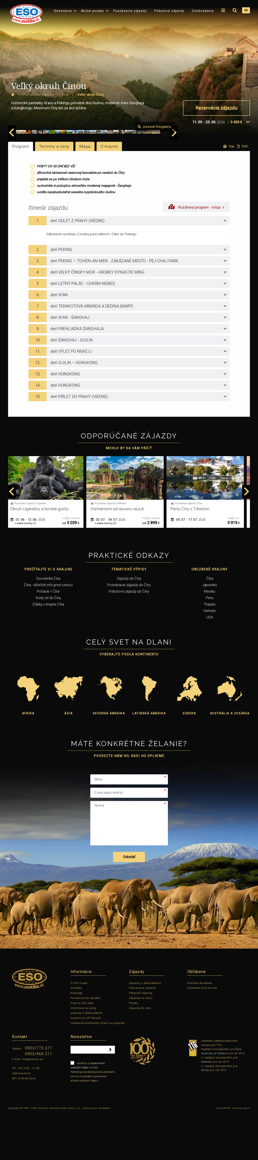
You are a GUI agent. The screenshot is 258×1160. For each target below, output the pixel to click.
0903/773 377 (38, 1095)
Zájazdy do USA (140, 1054)
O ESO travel (79, 1029)
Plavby (133, 1049)
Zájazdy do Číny (129, 625)
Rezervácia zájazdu (216, 108)
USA (209, 664)
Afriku (205, 1116)
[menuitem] (25, 13)
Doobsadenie (203, 11)
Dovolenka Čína (48, 625)
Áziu (238, 1095)
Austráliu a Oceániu (214, 1100)
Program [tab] (20, 193)
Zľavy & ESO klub (82, 1049)
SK (246, 10)
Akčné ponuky (92, 11)
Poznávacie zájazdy (130, 11)
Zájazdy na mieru (141, 1044)
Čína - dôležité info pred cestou (48, 632)
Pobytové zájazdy (169, 11)
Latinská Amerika (149, 760)
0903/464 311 (38, 1100)
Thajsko (210, 651)
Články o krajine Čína (48, 651)
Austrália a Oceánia (230, 760)
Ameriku (206, 1108)
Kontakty (76, 1034)
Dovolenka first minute (202, 1034)
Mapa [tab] (85, 193)
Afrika (28, 760)
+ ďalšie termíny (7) (109, 570)
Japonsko (209, 632)
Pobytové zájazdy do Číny (129, 638)
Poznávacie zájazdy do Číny (129, 632)
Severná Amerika (109, 760)
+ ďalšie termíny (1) (29, 570)
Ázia (68, 760)
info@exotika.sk (32, 1106)
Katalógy (76, 1039)
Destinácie (63, 11)
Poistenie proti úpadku (85, 1044)
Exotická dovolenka (199, 1029)
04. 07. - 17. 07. (192, 566)
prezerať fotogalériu (226, 173)
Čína (209, 625)
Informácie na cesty (83, 1054)
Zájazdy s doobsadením (87, 1059)
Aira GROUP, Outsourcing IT (233, 1155)
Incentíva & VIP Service (86, 1064)
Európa (189, 760)
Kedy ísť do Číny (48, 644)
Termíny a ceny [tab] (54, 193)
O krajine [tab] (109, 193)
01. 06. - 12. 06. (32, 566)
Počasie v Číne (48, 638)
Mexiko (209, 638)
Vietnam (209, 657)
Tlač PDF (234, 193)
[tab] (129, 267)
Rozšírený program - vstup (196, 253)
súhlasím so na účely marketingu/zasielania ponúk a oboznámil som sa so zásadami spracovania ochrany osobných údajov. (93, 1118)
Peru (209, 644)
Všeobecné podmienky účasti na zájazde (98, 1069)
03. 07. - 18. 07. (112, 566)
